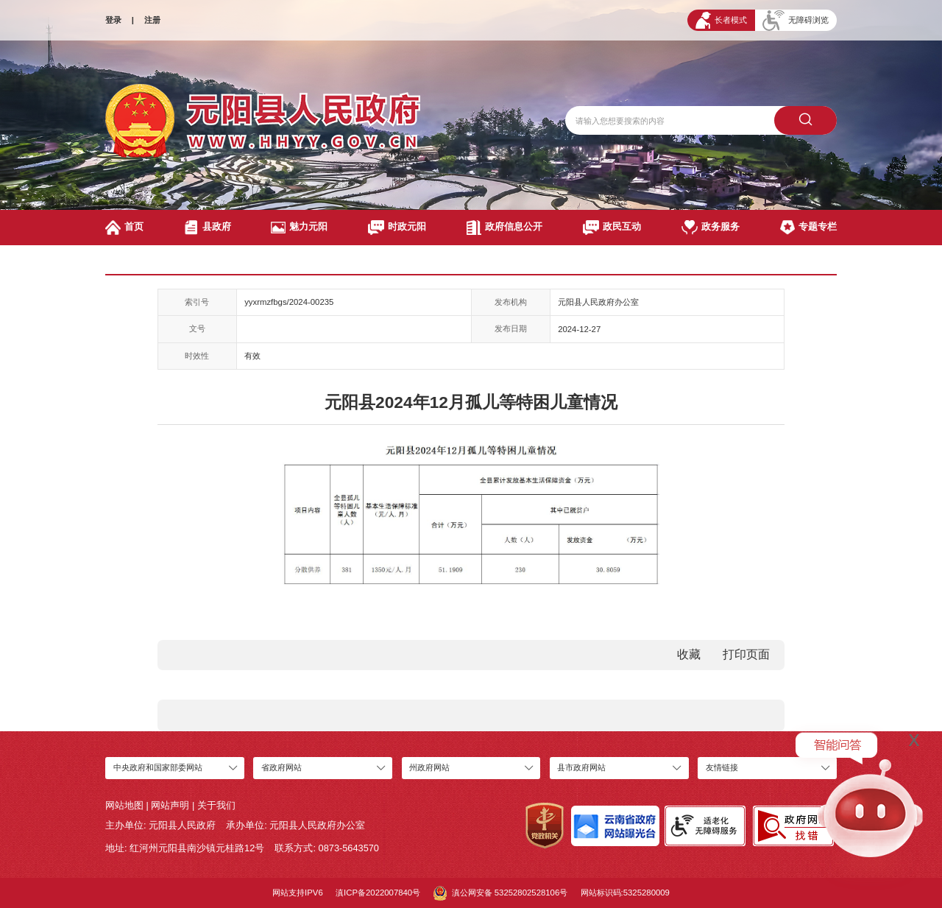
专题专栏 (808, 227)
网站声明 (170, 805)
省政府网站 (281, 767)
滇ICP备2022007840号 (378, 892)
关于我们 (216, 805)
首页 (124, 227)
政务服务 (710, 227)
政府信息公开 (504, 227)
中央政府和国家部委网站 (157, 767)
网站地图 (124, 805)
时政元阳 (397, 227)
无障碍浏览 (795, 20)
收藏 (689, 654)
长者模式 (721, 20)
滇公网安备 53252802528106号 (500, 893)
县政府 (207, 227)
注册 (152, 19)
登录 (113, 19)
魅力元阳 (299, 227)
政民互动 (612, 227)
